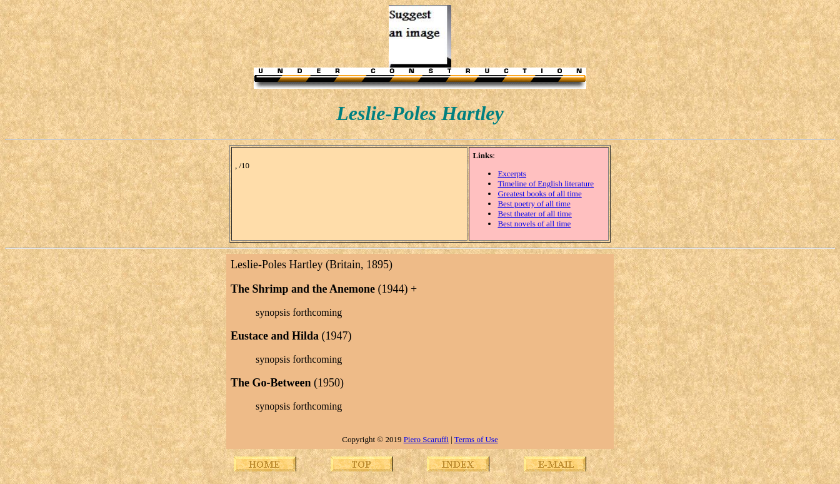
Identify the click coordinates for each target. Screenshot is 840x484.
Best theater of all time (534, 213)
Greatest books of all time (539, 193)
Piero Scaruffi (426, 439)
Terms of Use (476, 439)
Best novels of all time (534, 223)
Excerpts (512, 173)
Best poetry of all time (534, 203)
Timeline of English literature (546, 183)
